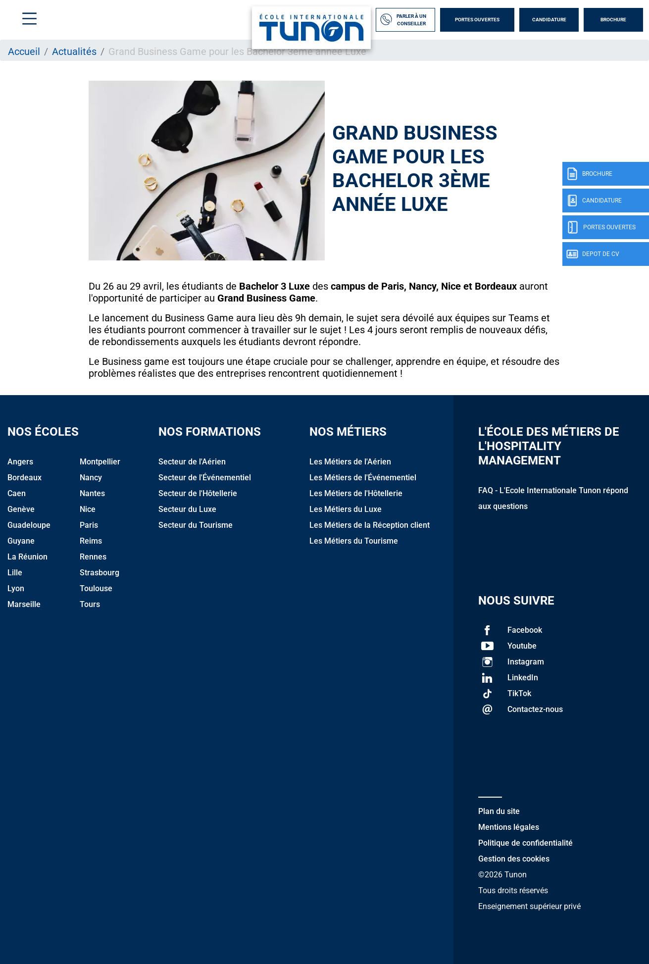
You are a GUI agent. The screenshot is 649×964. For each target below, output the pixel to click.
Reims (91, 541)
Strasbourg (99, 572)
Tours (90, 604)
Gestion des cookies (513, 858)
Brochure (613, 19)
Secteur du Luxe (187, 509)
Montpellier (100, 461)
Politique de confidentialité (525, 843)
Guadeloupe (28, 525)
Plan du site (499, 811)
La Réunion (27, 556)
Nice (88, 509)
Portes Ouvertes (477, 19)
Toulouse (96, 588)
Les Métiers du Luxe (345, 509)
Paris (89, 525)
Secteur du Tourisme (195, 525)
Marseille (24, 604)
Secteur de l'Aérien (192, 461)
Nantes (92, 493)
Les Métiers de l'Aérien (350, 461)
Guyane (21, 541)
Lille (14, 572)
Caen (16, 493)
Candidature (549, 19)
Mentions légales (508, 827)
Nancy (91, 477)
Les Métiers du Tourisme (353, 541)
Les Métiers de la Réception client (369, 525)
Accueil (24, 51)
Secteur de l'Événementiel (204, 477)
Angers (20, 461)
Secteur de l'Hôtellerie (197, 493)
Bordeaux (24, 477)
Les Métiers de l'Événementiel (362, 477)
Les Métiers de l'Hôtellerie (355, 493)
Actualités (74, 51)
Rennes (93, 556)
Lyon (15, 588)
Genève (21, 509)
